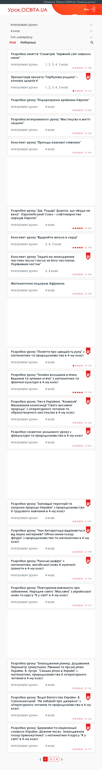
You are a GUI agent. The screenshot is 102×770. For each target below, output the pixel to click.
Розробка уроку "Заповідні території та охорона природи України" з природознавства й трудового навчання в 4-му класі (47, 507)
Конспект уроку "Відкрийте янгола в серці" (44, 237)
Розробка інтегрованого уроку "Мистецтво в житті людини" (50, 121)
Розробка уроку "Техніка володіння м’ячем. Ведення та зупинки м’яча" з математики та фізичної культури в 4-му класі (45, 378)
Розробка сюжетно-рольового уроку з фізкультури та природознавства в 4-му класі (47, 433)
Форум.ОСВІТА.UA (66, 2)
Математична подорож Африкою (38, 283)
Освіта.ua (50, 2)
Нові (12, 42)
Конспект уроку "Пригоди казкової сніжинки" (46, 142)
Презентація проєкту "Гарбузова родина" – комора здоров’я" (44, 79)
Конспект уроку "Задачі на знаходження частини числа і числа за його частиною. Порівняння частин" (43, 260)
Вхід (89, 9)
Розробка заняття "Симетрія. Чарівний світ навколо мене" (51, 55)
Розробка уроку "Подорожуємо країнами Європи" (50, 100)
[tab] (51, 25)
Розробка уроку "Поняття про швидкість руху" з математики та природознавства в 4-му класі (47, 353)
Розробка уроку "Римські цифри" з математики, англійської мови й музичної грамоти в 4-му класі (43, 564)
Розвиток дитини (86, 2)
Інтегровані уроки (24, 64)
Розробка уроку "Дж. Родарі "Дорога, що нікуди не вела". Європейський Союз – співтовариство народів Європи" (50, 214)
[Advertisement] (51, 181)
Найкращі (28, 42)
